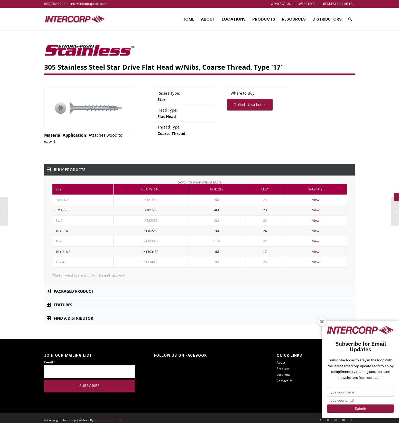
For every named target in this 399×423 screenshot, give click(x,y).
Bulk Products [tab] (66, 169)
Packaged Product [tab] (70, 287)
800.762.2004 (55, 4)
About (281, 359)
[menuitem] (281, 4)
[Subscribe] (89, 382)
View (315, 196)
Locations (283, 371)
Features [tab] (59, 301)
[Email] (89, 368)
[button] (396, 197)
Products (283, 365)
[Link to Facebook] (320, 416)
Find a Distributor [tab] (70, 314)
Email (49, 358)
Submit (360, 408)
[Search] (350, 19)
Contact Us (284, 377)
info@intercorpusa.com (89, 4)
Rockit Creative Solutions (111, 416)
